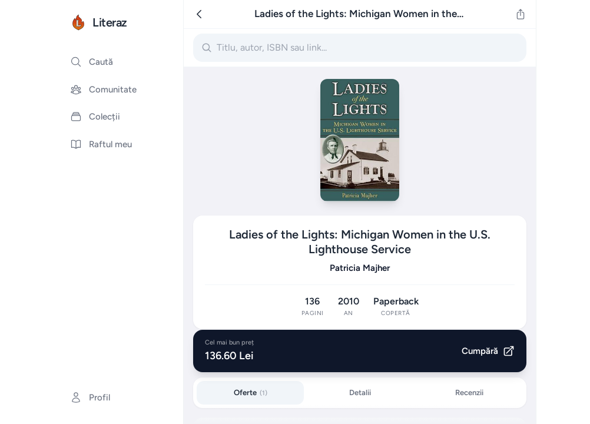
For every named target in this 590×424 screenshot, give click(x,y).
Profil (90, 397)
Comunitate (103, 89)
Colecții (95, 116)
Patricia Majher (360, 268)
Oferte (250, 392)
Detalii (360, 392)
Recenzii (469, 392)
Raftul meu (101, 144)
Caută (91, 62)
